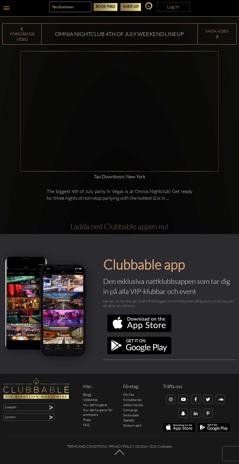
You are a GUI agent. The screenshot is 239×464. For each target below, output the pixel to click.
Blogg (87, 394)
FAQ (86, 425)
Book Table (105, 6)
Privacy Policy (121, 446)
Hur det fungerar (95, 405)
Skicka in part (132, 425)
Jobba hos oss (133, 405)
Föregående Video (22, 34)
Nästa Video (217, 34)
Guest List (131, 6)
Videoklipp (90, 400)
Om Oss (128, 394)
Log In (173, 7)
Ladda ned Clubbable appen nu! (119, 226)
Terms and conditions (87, 446)
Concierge (130, 410)
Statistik (128, 420)
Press (87, 420)
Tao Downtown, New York (119, 176)
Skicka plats (131, 415)
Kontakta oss (132, 400)
